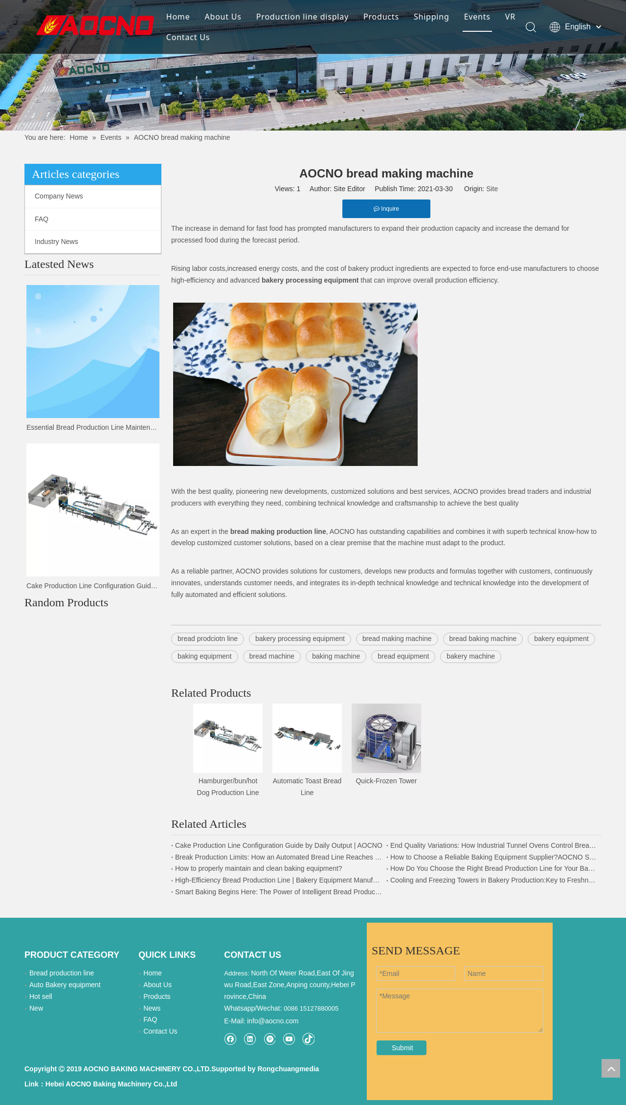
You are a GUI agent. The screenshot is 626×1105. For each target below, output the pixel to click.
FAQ (41, 219)
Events (477, 16)
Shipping (431, 16)
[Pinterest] (269, 1039)
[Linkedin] (250, 1039)
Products (381, 16)
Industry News (56, 241)
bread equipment (403, 656)
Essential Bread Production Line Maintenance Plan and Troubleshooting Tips (92, 427)
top (611, 1068)
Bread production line (61, 973)
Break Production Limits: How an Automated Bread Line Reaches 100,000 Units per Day (278, 857)
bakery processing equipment (300, 638)
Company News (59, 196)
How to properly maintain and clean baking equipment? (258, 868)
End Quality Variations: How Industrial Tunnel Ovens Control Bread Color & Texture (494, 845)
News (151, 1008)
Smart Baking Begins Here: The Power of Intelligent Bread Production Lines (278, 892)
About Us (222, 16)
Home (178, 16)
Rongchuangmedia (288, 1069)
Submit (402, 1048)
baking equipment (205, 656)
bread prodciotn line (208, 638)
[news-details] (313, 65)
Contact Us (188, 37)
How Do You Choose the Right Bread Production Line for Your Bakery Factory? (494, 868)
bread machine (272, 656)
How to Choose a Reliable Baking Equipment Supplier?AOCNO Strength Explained (494, 857)
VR (510, 16)
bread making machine (397, 638)
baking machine (336, 656)
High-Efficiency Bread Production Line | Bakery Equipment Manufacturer (278, 880)
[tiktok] (308, 1039)
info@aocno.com (272, 1021)
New (36, 1008)
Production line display (302, 16)
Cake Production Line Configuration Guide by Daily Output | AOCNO (92, 586)
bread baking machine (483, 638)
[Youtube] (289, 1039)
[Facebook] (230, 1039)
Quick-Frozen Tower (386, 781)
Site (492, 189)
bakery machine (471, 656)
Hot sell (40, 996)
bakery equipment (561, 638)
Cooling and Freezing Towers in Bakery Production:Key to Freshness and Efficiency (494, 880)
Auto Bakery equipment (65, 985)
